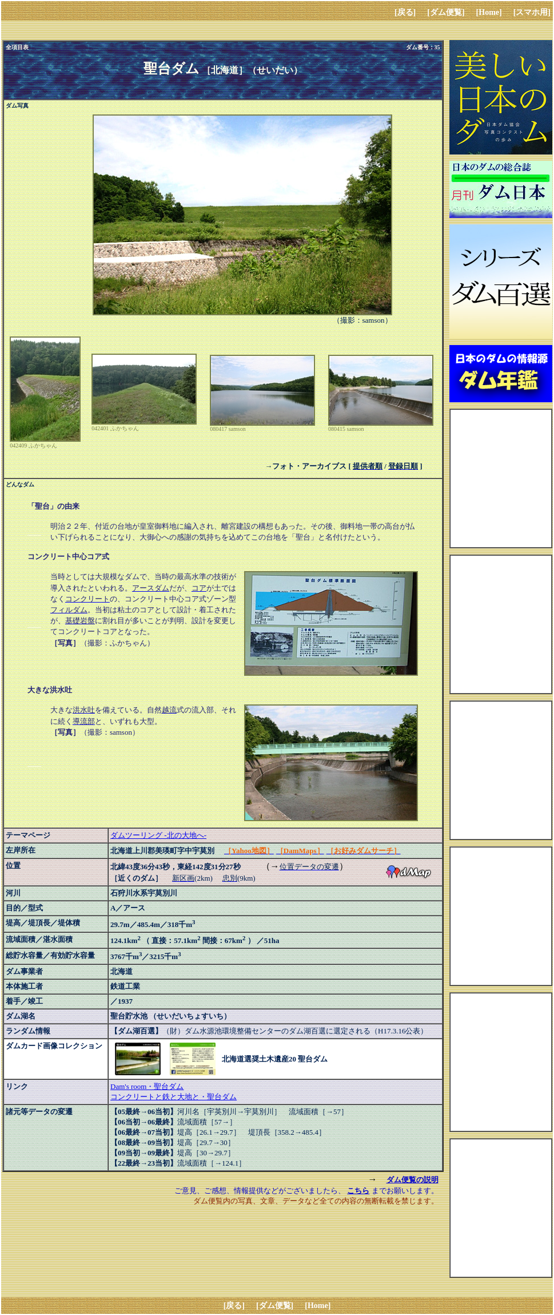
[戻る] (405, 12)
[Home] (489, 12)
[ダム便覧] (445, 12)
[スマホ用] (532, 12)
